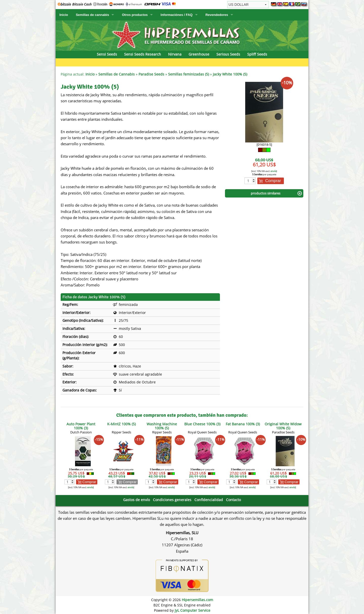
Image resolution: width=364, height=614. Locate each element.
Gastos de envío (136, 499)
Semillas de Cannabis (116, 74)
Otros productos (135, 15)
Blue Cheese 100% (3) (202, 424)
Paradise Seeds (151, 74)
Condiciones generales (172, 499)
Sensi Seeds (107, 54)
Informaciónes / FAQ (176, 15)
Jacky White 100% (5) (230, 74)
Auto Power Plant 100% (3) (80, 426)
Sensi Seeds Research (142, 54)
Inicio (63, 15)
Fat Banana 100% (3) (243, 424)
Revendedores (217, 15)
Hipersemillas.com (197, 599)
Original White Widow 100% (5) (283, 426)
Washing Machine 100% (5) (162, 426)
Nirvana (174, 54)
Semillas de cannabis (92, 15)
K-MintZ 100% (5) (121, 424)
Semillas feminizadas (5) (188, 74)
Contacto (233, 499)
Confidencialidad (208, 499)
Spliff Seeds (257, 54)
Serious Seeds (228, 54)
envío (273, 171)
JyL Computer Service (192, 610)
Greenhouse (199, 54)
